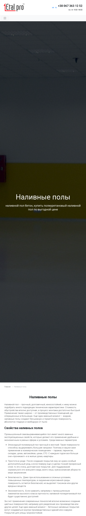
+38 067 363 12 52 (70, 5)
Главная (7, 387)
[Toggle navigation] (5, 18)
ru (56, 7)
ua (53, 7)
